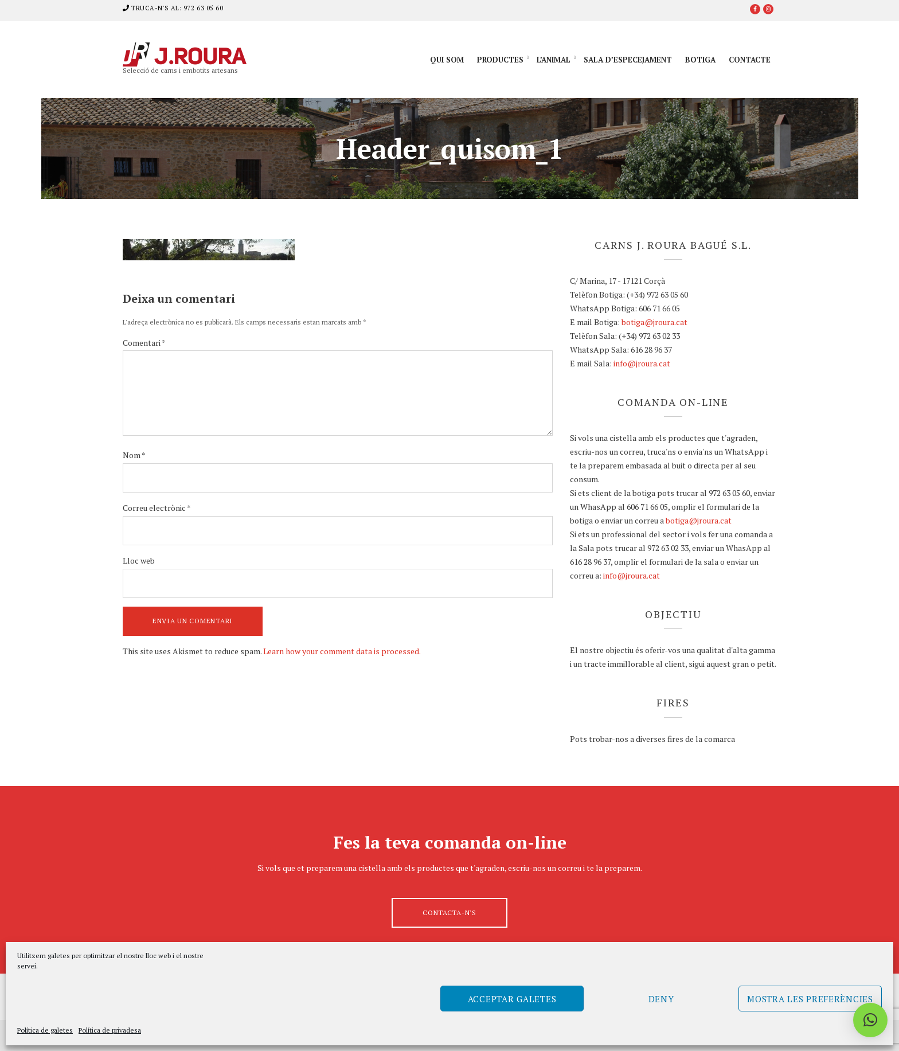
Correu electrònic (157, 507)
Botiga (700, 59)
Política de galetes (45, 1030)
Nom (134, 455)
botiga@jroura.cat (654, 322)
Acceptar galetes (512, 999)
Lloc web (139, 560)
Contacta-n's (449, 912)
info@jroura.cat (641, 363)
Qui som (447, 59)
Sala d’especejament (628, 59)
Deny (661, 999)
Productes (500, 59)
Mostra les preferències (810, 999)
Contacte (750, 59)
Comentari (144, 342)
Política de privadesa (110, 1030)
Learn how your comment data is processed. (342, 651)
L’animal (553, 59)
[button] (870, 1020)
